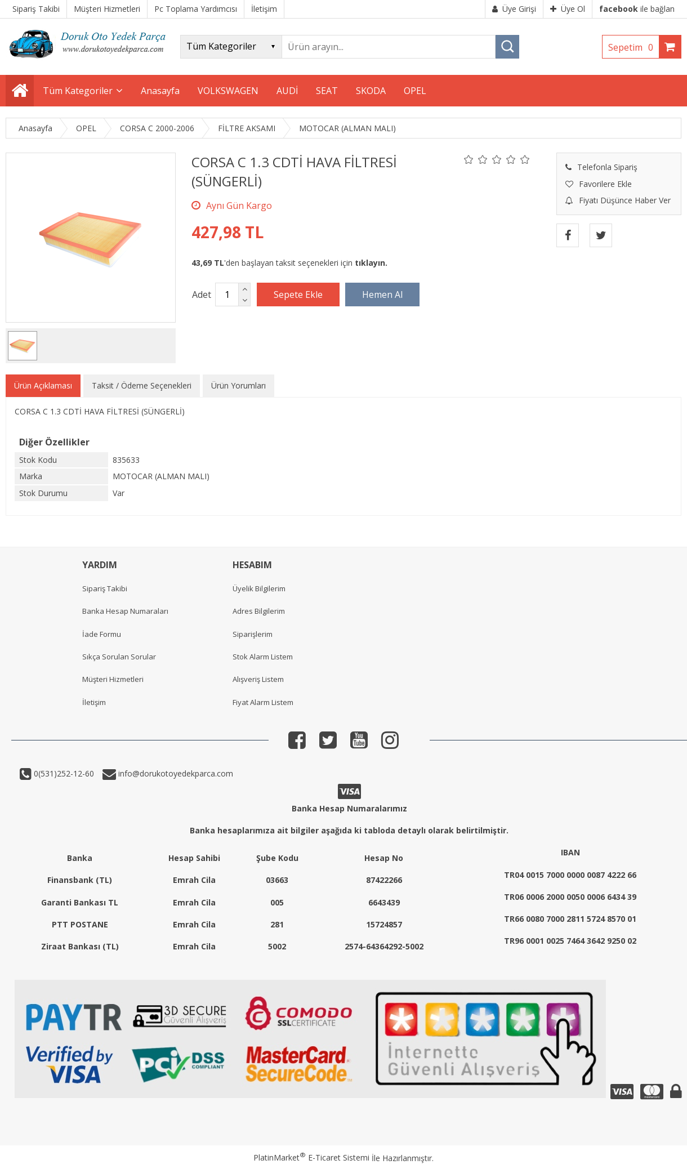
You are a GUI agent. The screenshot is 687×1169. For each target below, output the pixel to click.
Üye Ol (567, 8)
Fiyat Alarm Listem (263, 702)
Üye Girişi (514, 8)
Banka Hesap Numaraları (125, 611)
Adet (201, 294)
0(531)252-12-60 (63, 773)
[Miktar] (227, 294)
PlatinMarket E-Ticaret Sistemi (311, 1157)
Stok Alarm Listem (263, 657)
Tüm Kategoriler (78, 90)
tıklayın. (371, 262)
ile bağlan (637, 8)
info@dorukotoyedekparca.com (174, 773)
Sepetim (633, 47)
